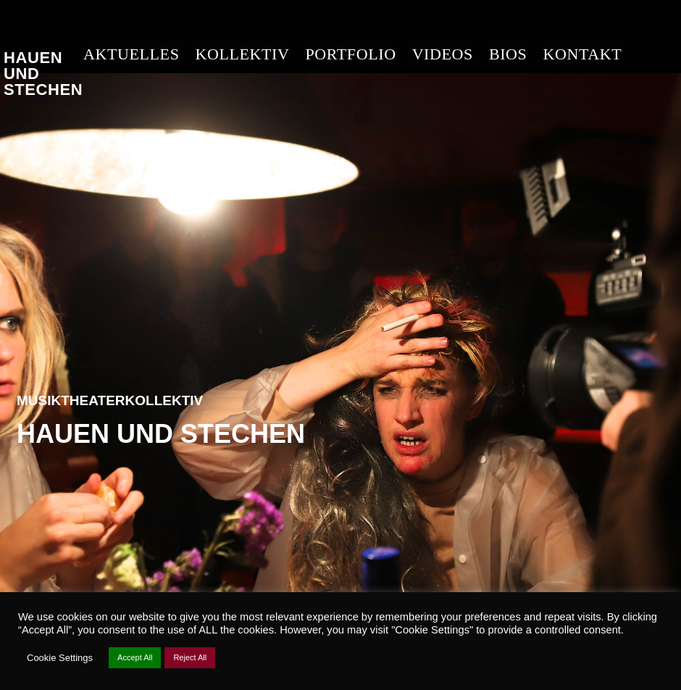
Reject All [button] (189, 657)
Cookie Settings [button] (60, 657)
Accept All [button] (134, 657)
